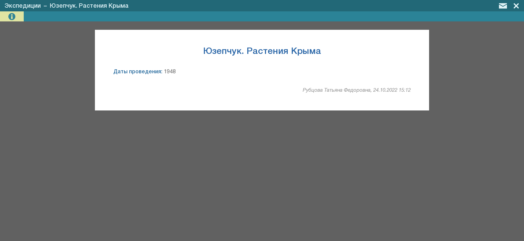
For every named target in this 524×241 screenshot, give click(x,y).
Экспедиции (23, 6)
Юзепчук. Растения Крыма (89, 6)
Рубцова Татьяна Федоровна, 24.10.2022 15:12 (357, 90)
